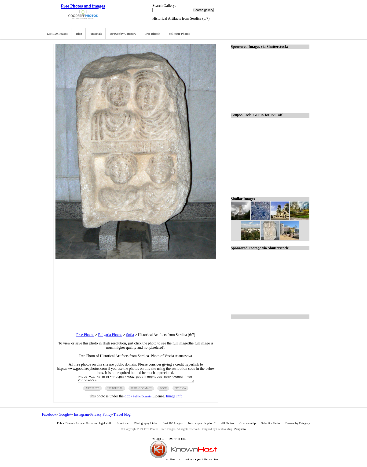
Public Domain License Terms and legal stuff (84, 424)
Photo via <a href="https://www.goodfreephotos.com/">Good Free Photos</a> (136, 379)
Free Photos (85, 335)
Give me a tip (247, 424)
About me (123, 424)
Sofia (130, 335)
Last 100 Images (57, 33)
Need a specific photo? (202, 424)
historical (115, 389)
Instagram (81, 416)
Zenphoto (240, 430)
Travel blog (122, 416)
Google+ (65, 416)
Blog (79, 33)
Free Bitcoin (152, 33)
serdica (180, 389)
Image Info (174, 398)
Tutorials (96, 33)
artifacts (92, 389)
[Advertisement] (136, 291)
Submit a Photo (270, 424)
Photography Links (145, 424)
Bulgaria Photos (110, 335)
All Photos (227, 424)
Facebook (49, 416)
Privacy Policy (101, 416)
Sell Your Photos (179, 33)
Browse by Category (123, 33)
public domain (141, 389)
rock (163, 389)
